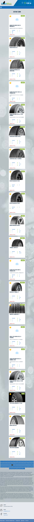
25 (7, 463)
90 (19, 468)
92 (22, 468)
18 (29, 461)
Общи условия (2, 520)
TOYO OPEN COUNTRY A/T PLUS (16, 403)
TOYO (23, 393)
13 (21, 461)
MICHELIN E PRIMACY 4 (14, 292)
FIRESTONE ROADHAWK (14, 447)
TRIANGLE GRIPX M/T (14, 247)
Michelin (22, 282)
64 (2, 466)
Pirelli (23, 327)
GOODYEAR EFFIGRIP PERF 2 (15, 136)
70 (12, 466)
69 (10, 466)
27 (10, 463)
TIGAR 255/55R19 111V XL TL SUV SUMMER (16, 114)
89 (17, 468)
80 (28, 466)
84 (9, 468)
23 (4, 463)
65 (4, 466)
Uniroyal (22, 304)
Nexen (23, 38)
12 (20, 461)
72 (15, 466)
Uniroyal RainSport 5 (14, 314)
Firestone (22, 438)
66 (5, 466)
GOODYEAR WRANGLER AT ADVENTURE (15, 70)
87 (14, 468)
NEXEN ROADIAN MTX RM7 (15, 181)
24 (5, 463)
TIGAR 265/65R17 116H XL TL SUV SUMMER (16, 381)
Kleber (23, 82)
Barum (23, 15)
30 (15, 463)
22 (2, 463)
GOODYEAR (22, 60)
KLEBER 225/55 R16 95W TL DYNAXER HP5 (15, 270)
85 (11, 468)
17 (28, 461)
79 (26, 466)
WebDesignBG (32, 520)
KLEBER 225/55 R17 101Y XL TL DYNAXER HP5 (16, 92)
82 (31, 466)
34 (21, 463)
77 (23, 466)
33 (20, 463)
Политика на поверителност (10, 520)
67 (7, 466)
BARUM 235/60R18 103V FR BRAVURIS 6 (15, 26)
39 (29, 463)
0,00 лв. (30, 3)
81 (29, 466)
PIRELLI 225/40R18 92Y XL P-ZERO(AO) (15, 337)
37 (26, 463)
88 (16, 468)
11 (18, 461)
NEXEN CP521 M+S (13, 425)
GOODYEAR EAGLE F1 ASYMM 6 (16, 158)
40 (31, 463)
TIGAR (23, 104)
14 (23, 461)
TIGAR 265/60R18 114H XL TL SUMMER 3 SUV (15, 359)
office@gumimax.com (6, 511)
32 (18, 463)
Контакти (27, 520)
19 (31, 461)
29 (13, 463)
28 (12, 463)
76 (21, 466)
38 (28, 463)
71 (13, 466)
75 (20, 466)
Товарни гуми (18, 520)
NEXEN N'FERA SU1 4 (14, 47)
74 (18, 466)
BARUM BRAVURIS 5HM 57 (15, 225)
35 (23, 463)
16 (26, 461)
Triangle (22, 238)
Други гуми (22, 520)
